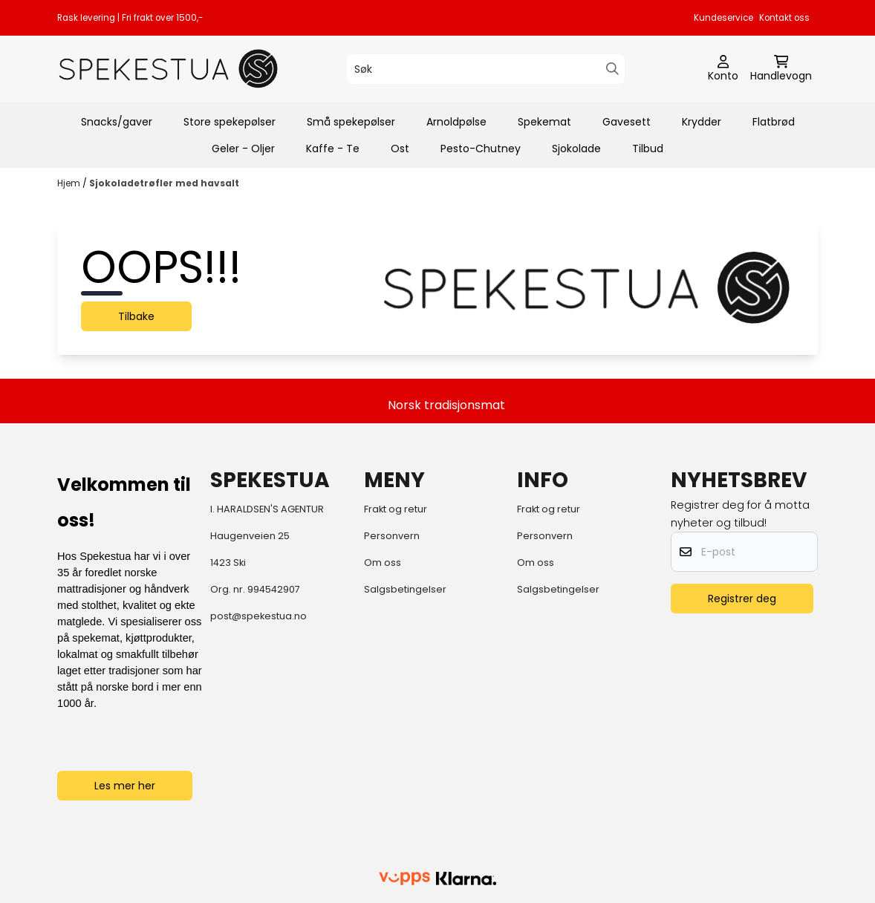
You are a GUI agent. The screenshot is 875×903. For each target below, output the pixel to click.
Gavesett (626, 121)
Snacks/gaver (116, 121)
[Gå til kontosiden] (723, 69)
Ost (400, 148)
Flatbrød (773, 121)
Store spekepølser (229, 121)
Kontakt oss (784, 18)
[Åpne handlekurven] (781, 69)
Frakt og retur (395, 509)
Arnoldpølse (456, 121)
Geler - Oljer (243, 148)
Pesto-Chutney (480, 148)
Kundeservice (723, 18)
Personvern (392, 535)
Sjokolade (576, 148)
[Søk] (486, 69)
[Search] (612, 68)
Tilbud (647, 148)
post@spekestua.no (258, 616)
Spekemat (544, 121)
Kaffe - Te (333, 148)
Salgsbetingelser (405, 589)
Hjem (69, 183)
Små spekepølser (351, 121)
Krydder (701, 121)
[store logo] (168, 68)
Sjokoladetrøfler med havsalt (164, 183)
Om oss (382, 562)
